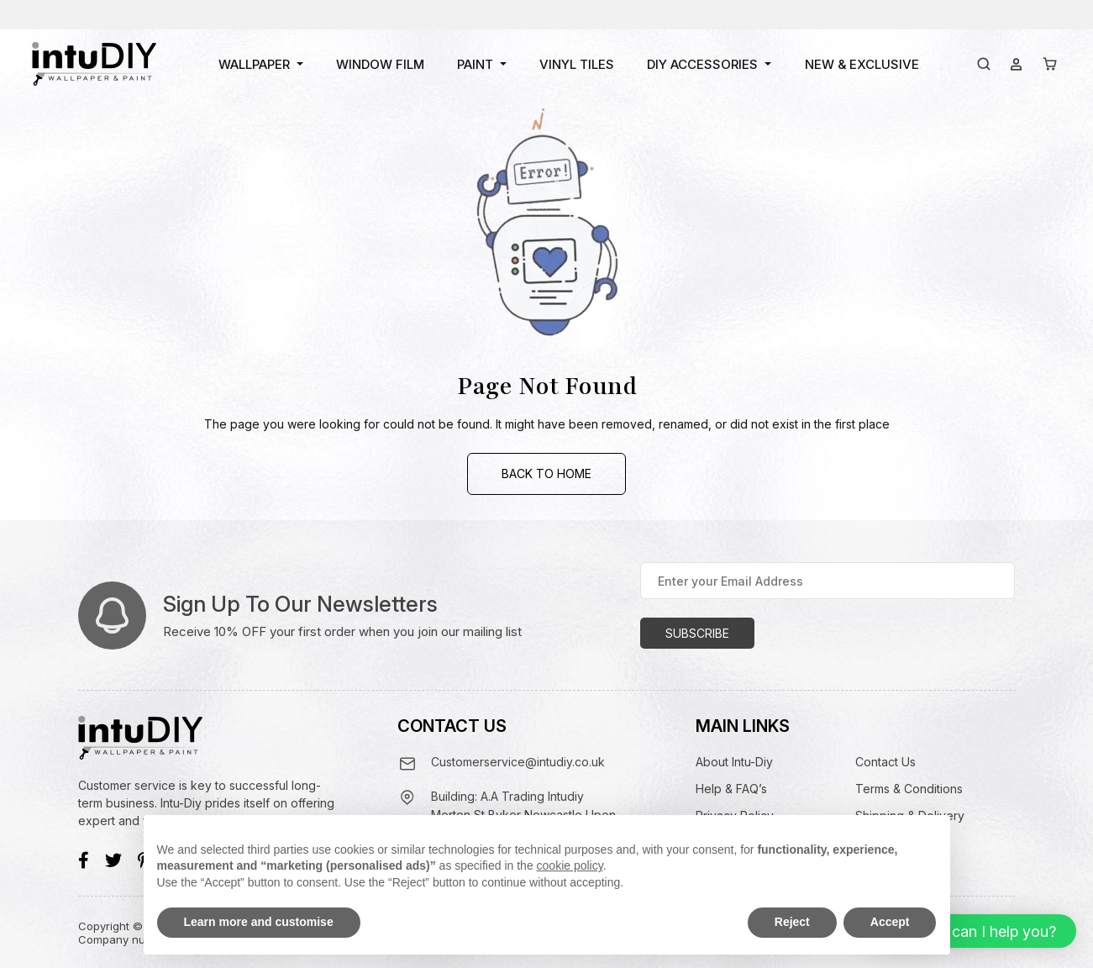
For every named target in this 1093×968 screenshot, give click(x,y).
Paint (475, 64)
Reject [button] (792, 922)
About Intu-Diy (734, 762)
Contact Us (885, 762)
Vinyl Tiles (576, 64)
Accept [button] (890, 922)
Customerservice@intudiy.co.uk (518, 762)
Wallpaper (254, 64)
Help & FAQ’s (731, 788)
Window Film (380, 64)
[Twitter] (113, 860)
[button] (970, 931)
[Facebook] (83, 860)
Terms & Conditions (909, 788)
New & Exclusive (862, 64)
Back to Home (546, 473)
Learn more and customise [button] (259, 922)
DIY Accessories (702, 64)
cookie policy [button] (570, 865)
